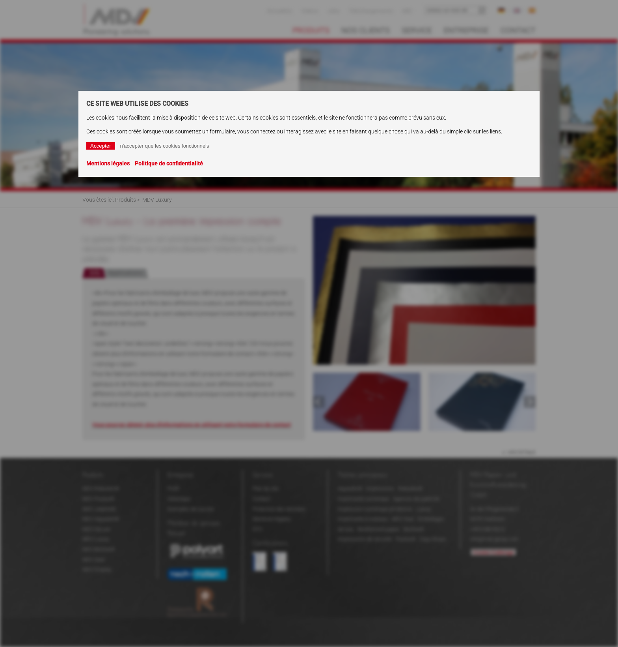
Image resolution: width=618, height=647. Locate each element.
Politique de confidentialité (169, 163)
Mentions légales (108, 163)
